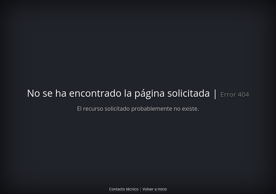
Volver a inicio (155, 189)
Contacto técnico (124, 189)
